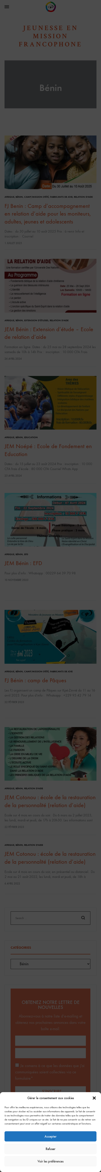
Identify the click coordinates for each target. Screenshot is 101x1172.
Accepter (50, 1136)
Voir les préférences (50, 1161)
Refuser (50, 1149)
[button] (94, 1098)
